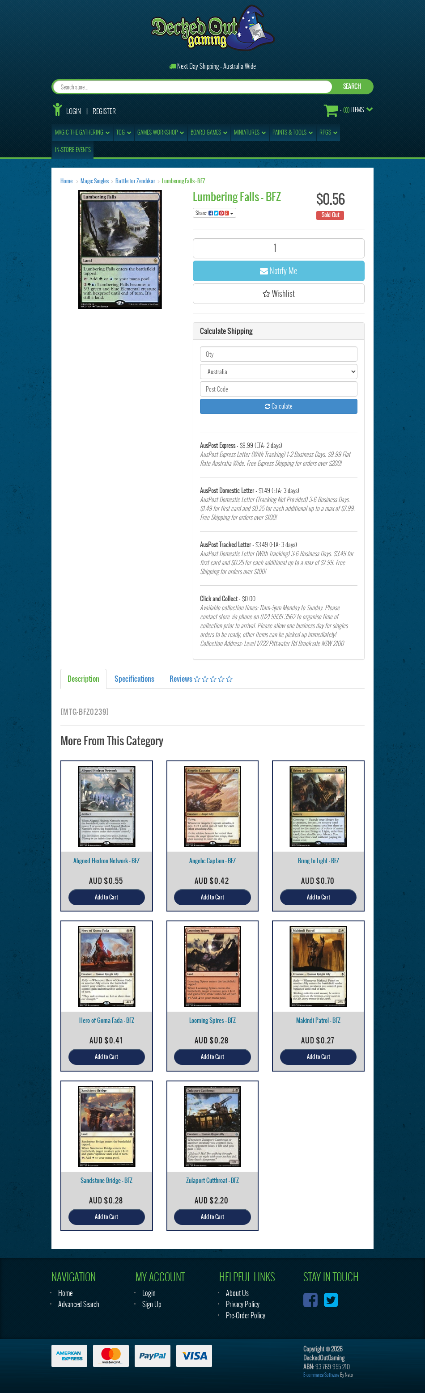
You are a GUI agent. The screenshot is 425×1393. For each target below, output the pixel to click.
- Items (344, 110)
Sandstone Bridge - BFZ (106, 1180)
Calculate (279, 406)
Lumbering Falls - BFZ (183, 181)
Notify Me (278, 271)
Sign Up (152, 1304)
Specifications (134, 678)
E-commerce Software (321, 1375)
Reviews (201, 678)
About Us (237, 1293)
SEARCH (352, 86)
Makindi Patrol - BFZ (318, 1020)
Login (73, 111)
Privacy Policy (242, 1304)
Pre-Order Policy (245, 1315)
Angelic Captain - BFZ (212, 861)
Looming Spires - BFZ (212, 1020)
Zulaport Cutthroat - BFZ (212, 1180)
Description (83, 678)
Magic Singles (95, 181)
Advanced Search (78, 1304)
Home (66, 181)
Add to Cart (106, 897)
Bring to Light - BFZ (318, 861)
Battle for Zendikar (135, 181)
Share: (215, 213)
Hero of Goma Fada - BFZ (106, 1020)
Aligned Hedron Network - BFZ (106, 861)
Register (104, 111)
